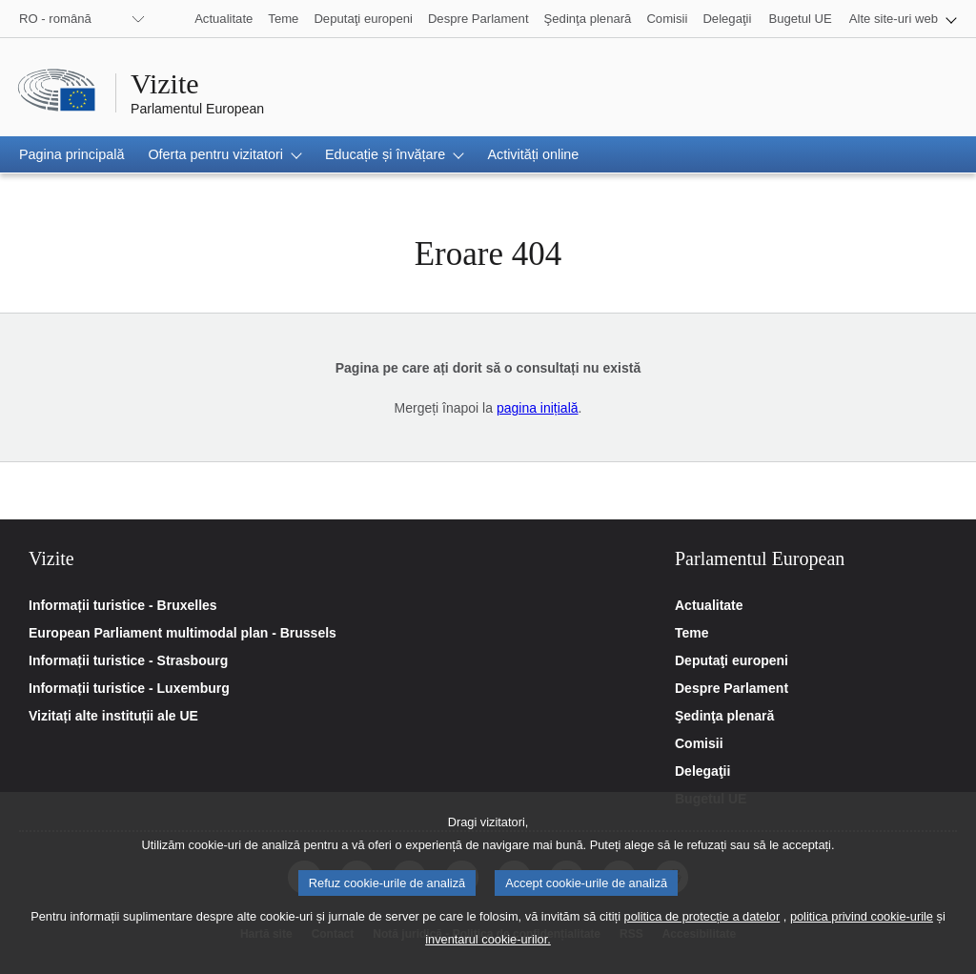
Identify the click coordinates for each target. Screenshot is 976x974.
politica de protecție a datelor (702, 932)
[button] (903, 18)
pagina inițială (538, 408)
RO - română (55, 18)
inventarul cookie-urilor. (488, 955)
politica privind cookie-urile (861, 932)
